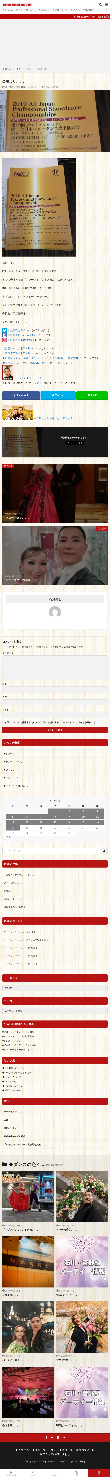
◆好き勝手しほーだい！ (14, 1068)
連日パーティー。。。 (14, 899)
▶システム (7, 9)
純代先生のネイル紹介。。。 (18, 907)
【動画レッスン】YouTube (17, 348)
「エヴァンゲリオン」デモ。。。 (20, 874)
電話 (77, 1473)
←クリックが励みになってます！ (53, 418)
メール (5, 697)
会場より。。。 (45, 69)
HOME (8, 69)
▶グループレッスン (26, 9)
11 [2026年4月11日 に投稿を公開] (97, 816)
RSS (6, 1101)
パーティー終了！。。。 (16, 948)
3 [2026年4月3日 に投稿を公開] (83, 811)
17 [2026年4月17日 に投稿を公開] (83, 822)
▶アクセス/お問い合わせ (83, 9)
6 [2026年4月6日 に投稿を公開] (26, 816)
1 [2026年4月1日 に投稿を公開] (55, 811)
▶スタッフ (44, 9)
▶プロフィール (60, 9)
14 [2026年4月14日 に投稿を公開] (41, 822)
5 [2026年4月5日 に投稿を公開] (12, 816)
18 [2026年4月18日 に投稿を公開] (97, 822)
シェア (33, 1473)
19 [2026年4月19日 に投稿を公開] (12, 827)
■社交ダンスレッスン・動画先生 (18, 1036)
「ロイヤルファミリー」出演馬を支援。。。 (25, 1144)
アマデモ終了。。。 (13, 882)
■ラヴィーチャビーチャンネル (17, 1049)
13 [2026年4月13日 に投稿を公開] (27, 822)
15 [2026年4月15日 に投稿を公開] (55, 822)
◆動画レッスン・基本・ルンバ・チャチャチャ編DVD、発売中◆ (40, 358)
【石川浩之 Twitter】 (19, 330)
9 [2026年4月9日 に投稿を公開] (69, 816)
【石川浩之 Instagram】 (21, 339)
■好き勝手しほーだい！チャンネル (19, 1045)
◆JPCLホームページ (12, 1086)
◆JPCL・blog (9, 1081)
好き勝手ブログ (11, 1473)
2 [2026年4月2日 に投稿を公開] (69, 811)
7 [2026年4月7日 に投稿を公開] (40, 816)
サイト (5, 709)
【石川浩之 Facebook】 (20, 335)
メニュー (55, 1473)
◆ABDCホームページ (13, 1090)
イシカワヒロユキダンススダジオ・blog (64, 1461)
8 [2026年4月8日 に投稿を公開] (55, 816)
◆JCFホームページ (11, 1077)
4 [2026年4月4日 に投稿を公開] (97, 811)
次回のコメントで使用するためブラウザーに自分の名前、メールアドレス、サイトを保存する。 (51, 722)
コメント (8, 653)
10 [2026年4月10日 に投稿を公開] (83, 816)
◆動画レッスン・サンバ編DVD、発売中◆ (27, 362)
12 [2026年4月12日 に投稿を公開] (12, 822)
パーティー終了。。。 (14, 931)
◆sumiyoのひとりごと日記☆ (16, 1072)
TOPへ (99, 1473)
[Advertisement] (55, 43)
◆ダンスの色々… (24, 69)
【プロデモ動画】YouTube (17, 353)
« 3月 (8, 837)
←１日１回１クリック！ (27, 378)
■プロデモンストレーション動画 (18, 1031)
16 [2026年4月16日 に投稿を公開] (69, 822)
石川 (31, 931)
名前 (4, 684)
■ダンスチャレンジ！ (12, 1040)
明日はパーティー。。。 (69, 1425)
